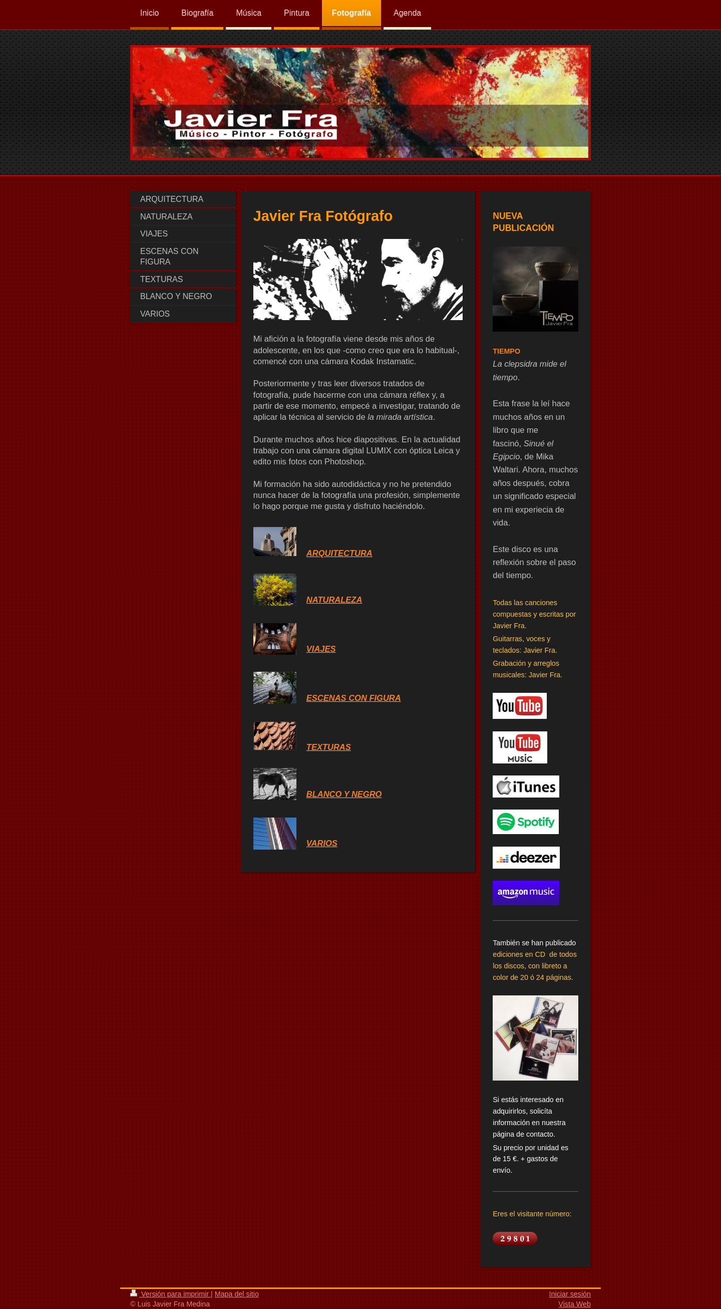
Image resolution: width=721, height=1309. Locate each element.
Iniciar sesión (570, 1294)
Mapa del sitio (237, 1294)
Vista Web (574, 1304)
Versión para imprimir (170, 1294)
